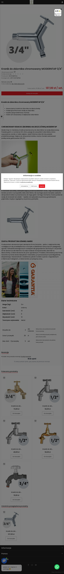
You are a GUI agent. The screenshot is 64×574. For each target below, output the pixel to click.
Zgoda (42, 186)
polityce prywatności (27, 182)
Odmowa (34, 186)
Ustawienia (24, 186)
